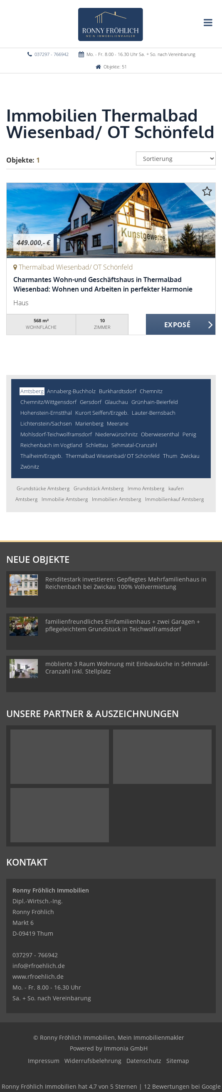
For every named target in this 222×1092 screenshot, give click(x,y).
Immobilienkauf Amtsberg (174, 499)
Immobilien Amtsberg (116, 499)
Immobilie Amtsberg (65, 499)
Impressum (43, 1061)
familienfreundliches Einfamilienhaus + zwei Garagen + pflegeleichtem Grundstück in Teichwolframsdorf (122, 625)
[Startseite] (111, 23)
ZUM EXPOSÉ (180, 324)
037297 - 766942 (52, 54)
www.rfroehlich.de (38, 976)
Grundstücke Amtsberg (43, 488)
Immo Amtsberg (146, 488)
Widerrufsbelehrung (92, 1061)
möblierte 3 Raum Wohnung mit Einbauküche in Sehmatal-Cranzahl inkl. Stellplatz (127, 667)
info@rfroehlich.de (38, 966)
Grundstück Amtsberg (98, 488)
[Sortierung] (176, 158)
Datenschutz (143, 1061)
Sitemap (177, 1061)
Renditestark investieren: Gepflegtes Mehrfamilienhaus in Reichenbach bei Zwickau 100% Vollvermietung (126, 583)
